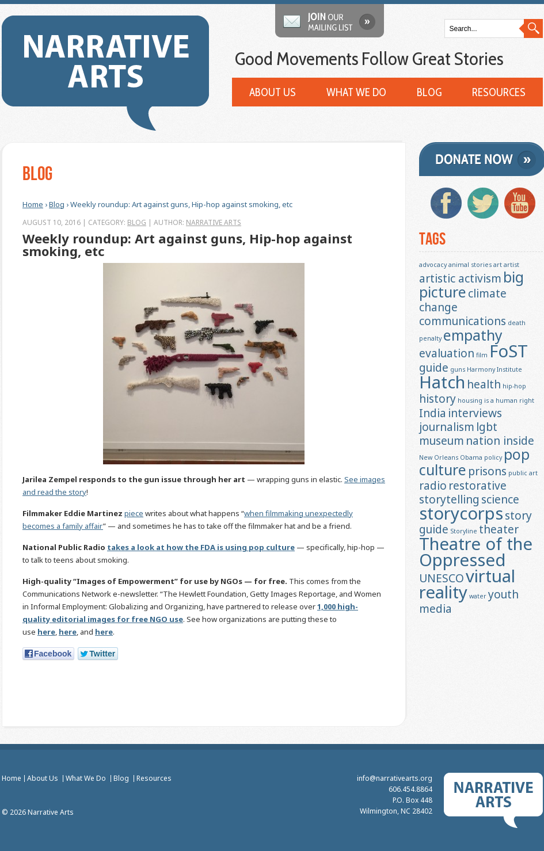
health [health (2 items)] (484, 384)
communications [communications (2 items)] (462, 321)
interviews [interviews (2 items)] (475, 413)
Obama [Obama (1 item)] (471, 457)
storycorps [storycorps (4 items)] (461, 513)
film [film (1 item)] (482, 355)
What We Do (356, 92)
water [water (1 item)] (477, 596)
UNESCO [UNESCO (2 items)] (441, 578)
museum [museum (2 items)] (441, 440)
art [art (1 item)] (497, 265)
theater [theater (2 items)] (499, 529)
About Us (272, 92)
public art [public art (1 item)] (523, 473)
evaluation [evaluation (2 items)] (446, 353)
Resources (499, 92)
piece (133, 513)
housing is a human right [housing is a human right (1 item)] (496, 400)
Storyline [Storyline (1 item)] (463, 531)
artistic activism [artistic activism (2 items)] (460, 278)
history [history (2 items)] (437, 398)
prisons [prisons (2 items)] (487, 471)
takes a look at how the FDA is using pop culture (200, 547)
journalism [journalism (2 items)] (446, 426)
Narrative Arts (213, 222)
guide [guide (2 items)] (433, 367)
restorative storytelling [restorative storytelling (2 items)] (463, 492)
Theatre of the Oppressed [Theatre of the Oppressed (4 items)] (475, 551)
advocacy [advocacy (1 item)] (433, 265)
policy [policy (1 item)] (493, 457)
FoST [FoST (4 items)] (508, 350)
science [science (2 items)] (500, 499)
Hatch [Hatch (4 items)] (442, 382)
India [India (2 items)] (432, 413)
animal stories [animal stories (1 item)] (470, 265)
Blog (429, 92)
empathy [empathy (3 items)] (473, 335)
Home (32, 204)
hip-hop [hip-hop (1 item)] (514, 386)
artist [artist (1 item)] (511, 265)
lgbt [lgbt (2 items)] (486, 426)
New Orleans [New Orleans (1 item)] (438, 457)
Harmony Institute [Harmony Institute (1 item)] (494, 369)
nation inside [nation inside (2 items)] (500, 440)
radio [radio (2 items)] (433, 485)
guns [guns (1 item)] (457, 369)
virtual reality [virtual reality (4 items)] (467, 584)
